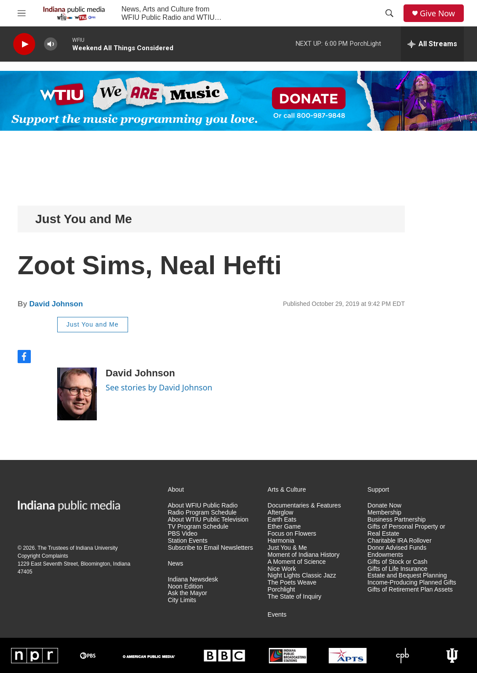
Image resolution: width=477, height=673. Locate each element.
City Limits (182, 600)
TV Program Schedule (198, 526)
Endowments (385, 555)
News (175, 563)
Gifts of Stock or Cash (397, 562)
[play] (24, 44)
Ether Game (284, 526)
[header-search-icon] (389, 13)
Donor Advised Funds (396, 547)
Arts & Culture (287, 489)
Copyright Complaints (43, 556)
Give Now (437, 13)
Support (378, 489)
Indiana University (96, 548)
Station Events (187, 540)
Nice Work (282, 569)
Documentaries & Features (304, 505)
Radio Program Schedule (202, 512)
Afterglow (280, 512)
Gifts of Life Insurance (397, 569)
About (176, 489)
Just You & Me (287, 547)
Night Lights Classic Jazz (302, 575)
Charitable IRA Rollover (399, 540)
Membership (384, 512)
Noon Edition (185, 586)
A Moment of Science (297, 562)
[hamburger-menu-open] (21, 13)
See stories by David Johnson (159, 387)
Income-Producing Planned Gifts (411, 582)
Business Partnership (396, 519)
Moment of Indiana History (303, 555)
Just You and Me (83, 219)
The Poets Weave (292, 582)
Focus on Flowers (292, 533)
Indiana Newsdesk (193, 579)
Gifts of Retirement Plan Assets (410, 589)
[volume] (50, 44)
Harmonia (281, 540)
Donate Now (384, 505)
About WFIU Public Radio (203, 505)
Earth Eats (282, 519)
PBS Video (182, 533)
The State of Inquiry (294, 596)
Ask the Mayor (187, 593)
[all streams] (432, 44)
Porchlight (281, 589)
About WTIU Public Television (208, 519)
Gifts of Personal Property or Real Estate (406, 530)
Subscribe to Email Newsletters (210, 547)
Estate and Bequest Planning (407, 575)
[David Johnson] (77, 394)
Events (277, 614)
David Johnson (56, 304)
